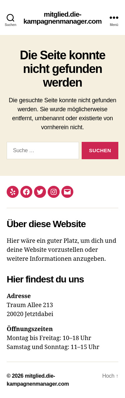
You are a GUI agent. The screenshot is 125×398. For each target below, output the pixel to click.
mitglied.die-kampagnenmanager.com (62, 18)
